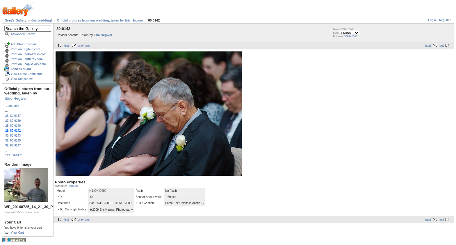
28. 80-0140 (13, 125)
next (428, 45)
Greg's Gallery (15, 20)
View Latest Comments (26, 74)
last (441, 45)
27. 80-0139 (13, 120)
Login (432, 20)
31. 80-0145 (13, 140)
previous (84, 45)
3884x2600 (350, 36)
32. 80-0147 (13, 145)
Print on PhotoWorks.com (29, 54)
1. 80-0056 (12, 106)
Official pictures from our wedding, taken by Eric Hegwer (100, 20)
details (73, 185)
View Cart (17, 232)
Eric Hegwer (16, 98)
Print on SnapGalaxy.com (28, 64)
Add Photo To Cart (23, 44)
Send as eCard (21, 69)
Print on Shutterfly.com (27, 59)
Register (445, 20)
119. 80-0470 (13, 155)
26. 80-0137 (13, 115)
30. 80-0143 (13, 135)
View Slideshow (22, 79)
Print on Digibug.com (25, 49)
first (66, 45)
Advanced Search (23, 34)
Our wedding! (41, 20)
